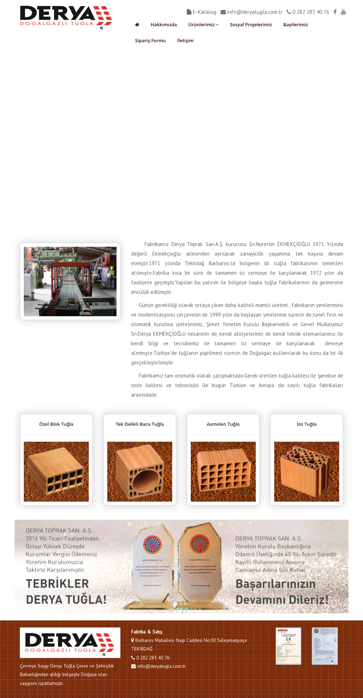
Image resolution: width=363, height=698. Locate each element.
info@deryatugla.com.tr (251, 12)
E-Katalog (201, 12)
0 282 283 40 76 (308, 12)
